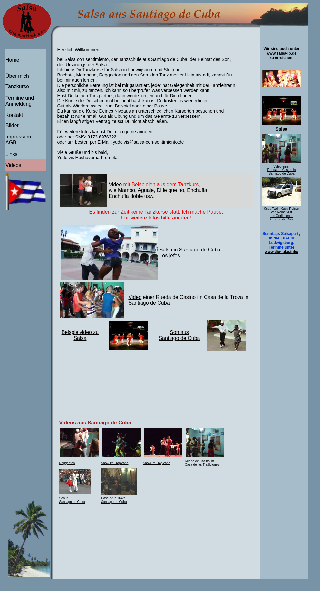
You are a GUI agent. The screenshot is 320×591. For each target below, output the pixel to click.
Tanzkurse (17, 86)
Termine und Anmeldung (19, 101)
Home (12, 60)
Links (11, 154)
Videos (13, 165)
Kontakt (14, 115)
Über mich (17, 76)
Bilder (12, 125)
